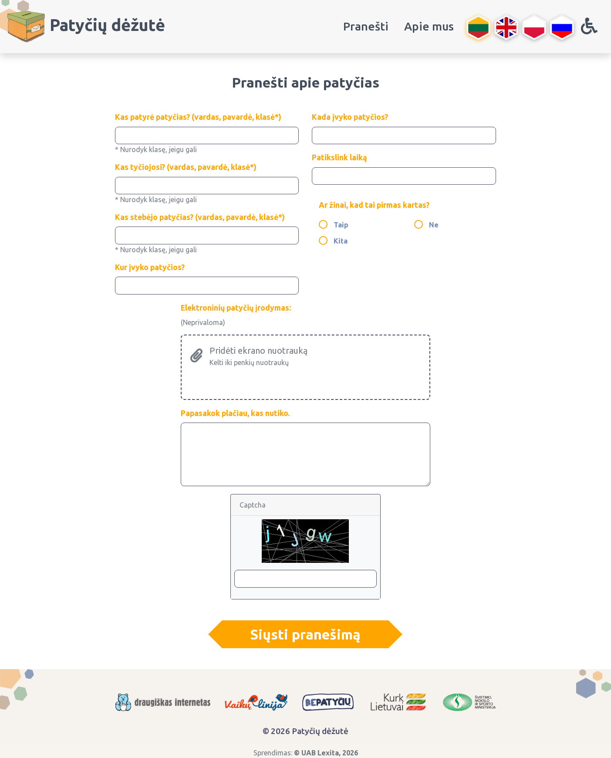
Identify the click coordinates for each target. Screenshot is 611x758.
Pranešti (365, 26)
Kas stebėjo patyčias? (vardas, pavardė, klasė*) (200, 217)
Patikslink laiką (339, 157)
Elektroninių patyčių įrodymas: (236, 308)
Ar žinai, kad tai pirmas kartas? (374, 205)
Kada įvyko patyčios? (350, 117)
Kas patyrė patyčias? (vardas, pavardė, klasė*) (198, 117)
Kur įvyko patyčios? (150, 267)
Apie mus (429, 26)
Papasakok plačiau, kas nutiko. (235, 413)
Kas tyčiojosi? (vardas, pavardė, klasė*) (186, 167)
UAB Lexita (320, 753)
